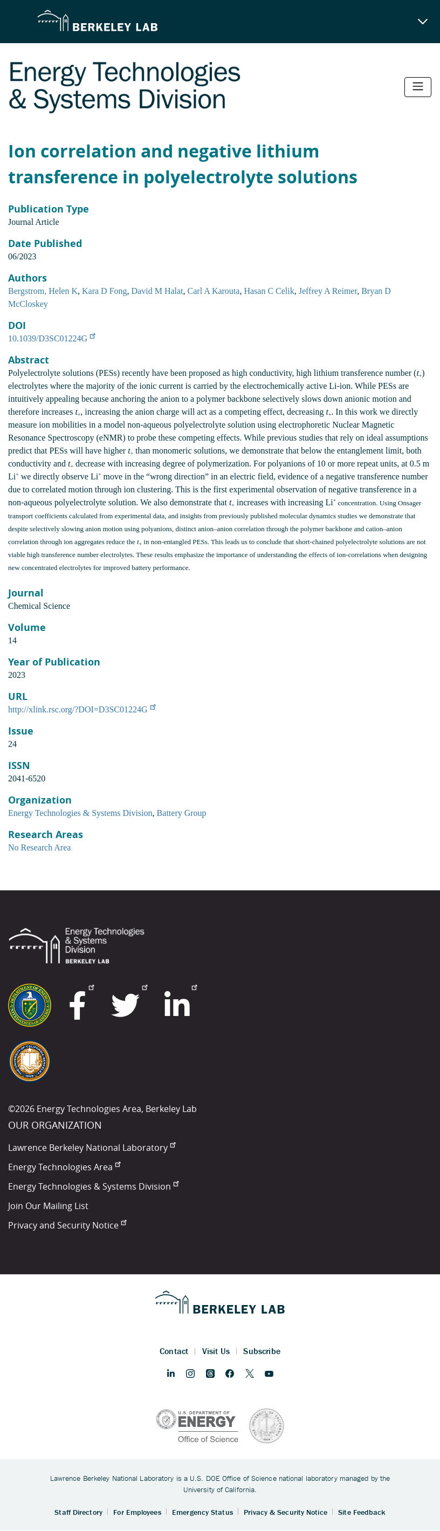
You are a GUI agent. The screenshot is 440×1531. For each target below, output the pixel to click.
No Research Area (39, 847)
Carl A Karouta (214, 291)
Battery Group (182, 813)
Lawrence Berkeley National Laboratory (91, 1148)
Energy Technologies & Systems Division (80, 813)
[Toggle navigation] (417, 87)
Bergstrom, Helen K (43, 291)
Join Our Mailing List (48, 1206)
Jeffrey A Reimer (328, 291)
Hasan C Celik (269, 291)
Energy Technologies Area (64, 1167)
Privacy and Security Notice (67, 1225)
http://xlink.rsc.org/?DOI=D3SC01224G (81, 709)
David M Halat (157, 291)
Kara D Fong (104, 291)
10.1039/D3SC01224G (51, 338)
